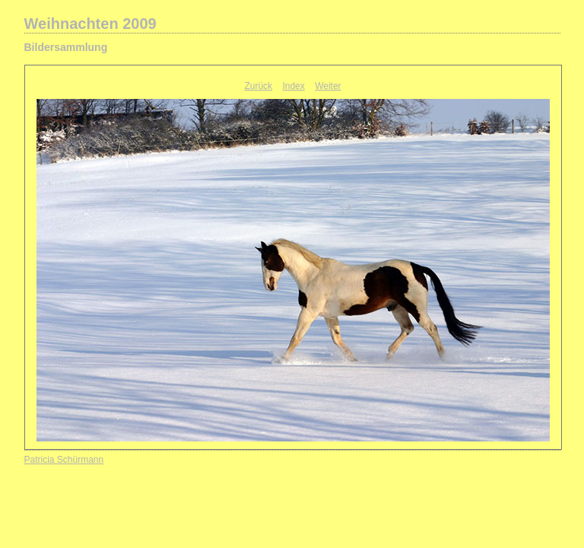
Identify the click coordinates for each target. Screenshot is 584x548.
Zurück (258, 86)
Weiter (328, 86)
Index (293, 86)
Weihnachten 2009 (90, 23)
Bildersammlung (66, 47)
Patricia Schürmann (64, 459)
